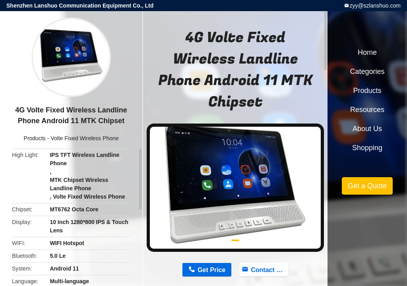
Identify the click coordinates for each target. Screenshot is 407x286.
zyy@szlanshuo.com (375, 5)
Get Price (211, 270)
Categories (367, 71)
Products (35, 138)
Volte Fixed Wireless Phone (84, 138)
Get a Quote (367, 186)
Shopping (367, 148)
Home (367, 52)
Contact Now (269, 270)
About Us (367, 129)
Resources (367, 110)
